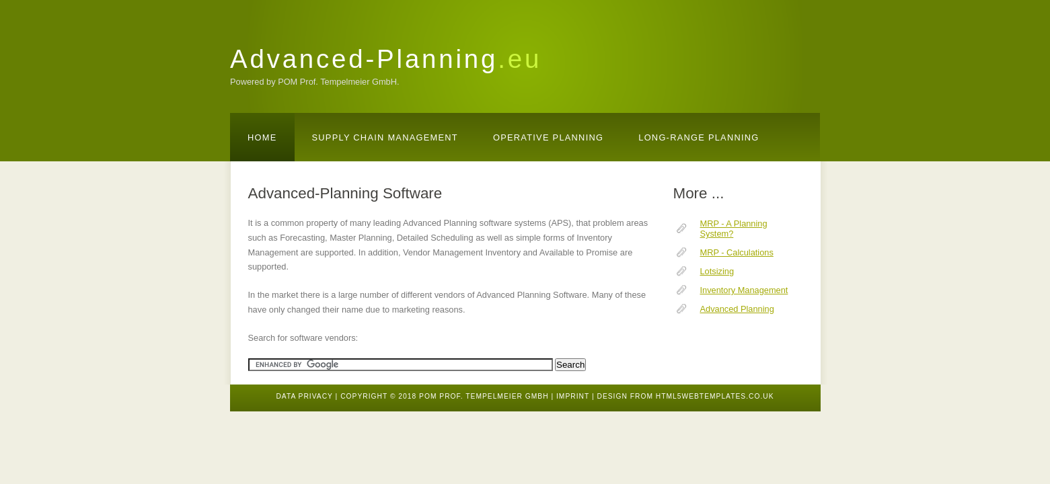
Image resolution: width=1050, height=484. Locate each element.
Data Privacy (304, 396)
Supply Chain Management (385, 137)
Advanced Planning (737, 309)
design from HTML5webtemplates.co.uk (685, 396)
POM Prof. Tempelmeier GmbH (483, 396)
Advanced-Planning (385, 58)
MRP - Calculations (737, 252)
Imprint (572, 396)
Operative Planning (548, 137)
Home (262, 137)
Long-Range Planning (698, 137)
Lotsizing (717, 271)
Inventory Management (744, 290)
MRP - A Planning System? (733, 228)
